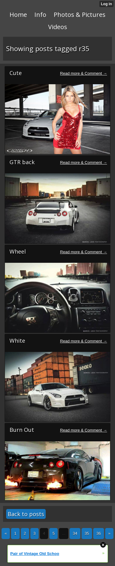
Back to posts (26, 514)
